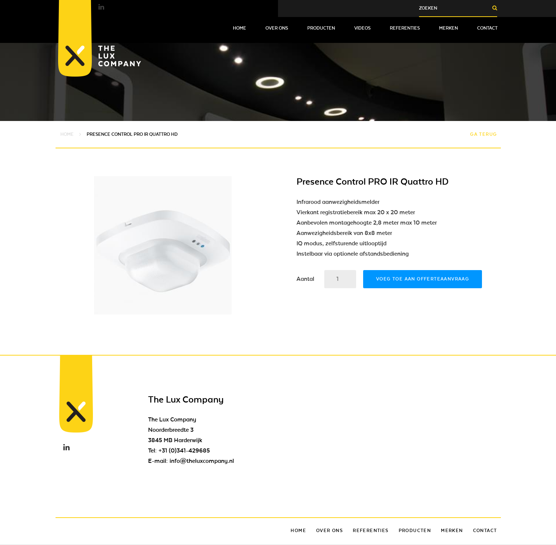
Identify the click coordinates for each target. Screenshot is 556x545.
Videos (362, 28)
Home (239, 28)
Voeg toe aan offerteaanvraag (422, 279)
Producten (321, 28)
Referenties (405, 28)
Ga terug (483, 134)
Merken (448, 28)
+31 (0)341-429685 (184, 450)
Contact (487, 28)
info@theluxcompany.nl (202, 461)
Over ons (276, 28)
